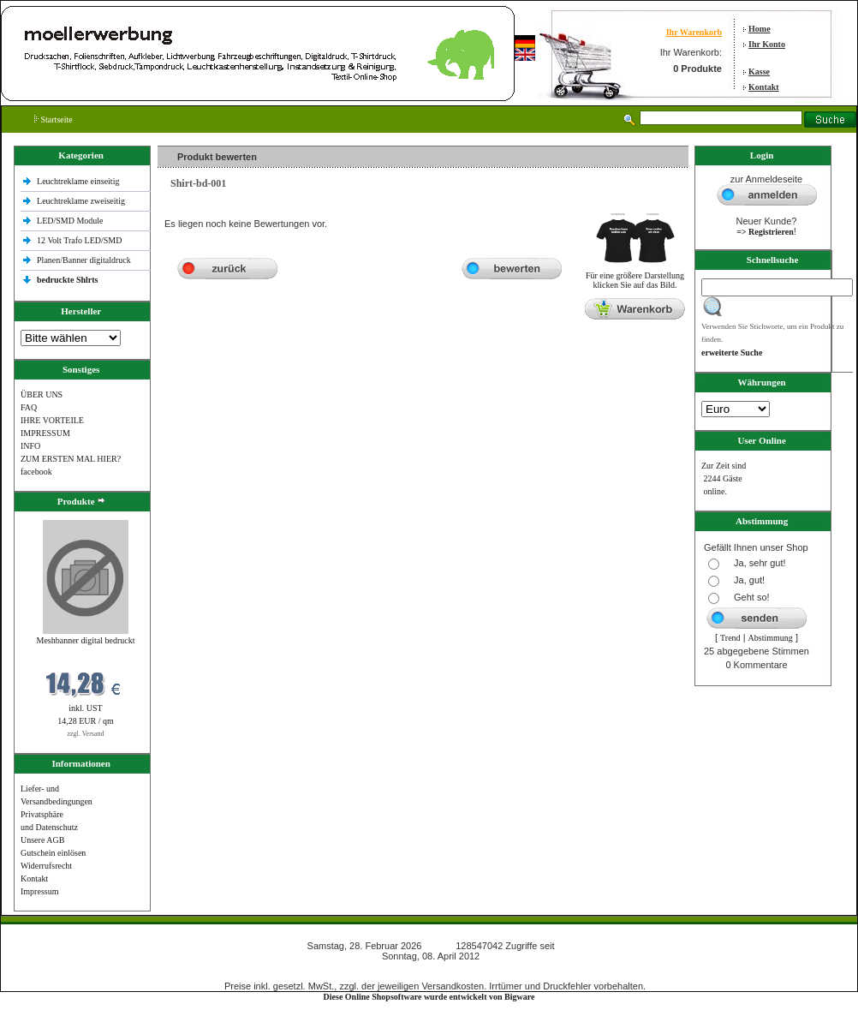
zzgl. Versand (86, 734)
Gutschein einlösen (53, 853)
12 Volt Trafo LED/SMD (79, 240)
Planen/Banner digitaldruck (84, 260)
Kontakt (763, 87)
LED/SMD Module (70, 220)
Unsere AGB (42, 840)
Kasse (759, 71)
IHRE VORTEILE (52, 420)
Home (759, 28)
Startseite (53, 119)
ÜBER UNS (42, 394)
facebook (36, 471)
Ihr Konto (766, 44)
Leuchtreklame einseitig (79, 181)
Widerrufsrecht (46, 865)
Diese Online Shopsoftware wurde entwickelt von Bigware (429, 996)
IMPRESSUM (45, 433)
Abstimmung (770, 637)
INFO (30, 446)
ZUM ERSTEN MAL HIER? (71, 458)
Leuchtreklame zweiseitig (82, 201)
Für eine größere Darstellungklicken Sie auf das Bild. (635, 276)
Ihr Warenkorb (694, 32)
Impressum (39, 891)
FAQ (29, 407)
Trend (730, 637)
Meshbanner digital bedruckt (86, 640)
